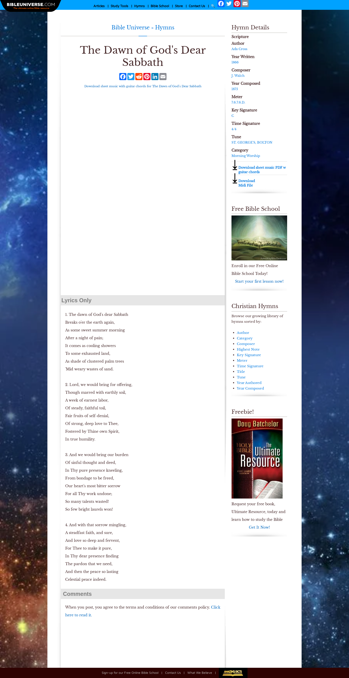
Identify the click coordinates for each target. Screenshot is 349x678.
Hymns (139, 6)
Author (243, 333)
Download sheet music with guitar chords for (142, 86)
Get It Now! (259, 527)
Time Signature (250, 366)
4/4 (233, 129)
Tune (241, 377)
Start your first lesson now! (259, 281)
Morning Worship (245, 156)
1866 (235, 62)
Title (241, 371)
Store (179, 6)
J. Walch (238, 76)
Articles (99, 6)
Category (245, 338)
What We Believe (199, 672)
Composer (246, 344)
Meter (242, 360)
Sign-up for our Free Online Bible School (130, 672)
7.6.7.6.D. (238, 102)
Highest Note (248, 349)
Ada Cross (239, 49)
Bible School (160, 6)
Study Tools (119, 6)
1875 (234, 89)
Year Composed (250, 388)
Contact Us (197, 6)
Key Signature (249, 355)
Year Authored (249, 383)
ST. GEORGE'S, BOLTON (251, 142)
